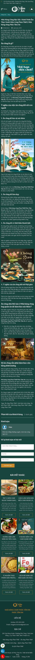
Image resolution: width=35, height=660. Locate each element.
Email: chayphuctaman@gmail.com (17, 625)
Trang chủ (3, 15)
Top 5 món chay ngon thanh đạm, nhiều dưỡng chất (9, 500)
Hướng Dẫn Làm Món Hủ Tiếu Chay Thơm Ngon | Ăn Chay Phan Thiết (9, 540)
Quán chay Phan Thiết (24, 643)
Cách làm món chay (23, 403)
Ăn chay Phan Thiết (11, 403)
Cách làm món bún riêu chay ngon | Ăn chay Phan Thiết (26, 500)
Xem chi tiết (9, 515)
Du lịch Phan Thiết (17, 646)
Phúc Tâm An (17, 653)
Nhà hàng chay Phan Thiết (20, 98)
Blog (9, 15)
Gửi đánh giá (8, 465)
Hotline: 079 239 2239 (17, 622)
